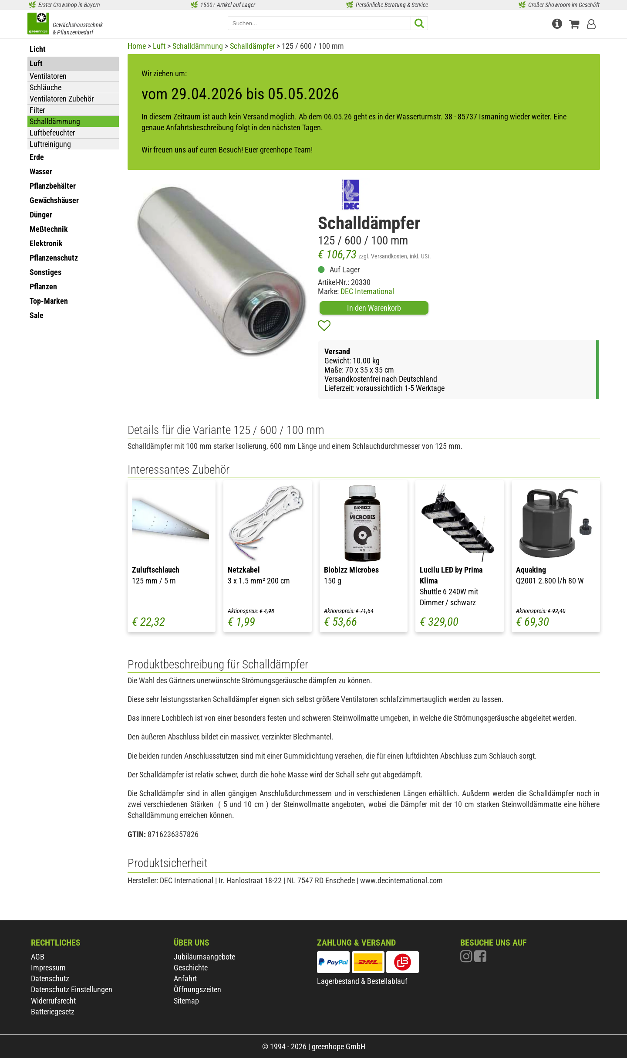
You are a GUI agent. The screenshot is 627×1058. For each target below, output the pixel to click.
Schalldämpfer (252, 46)
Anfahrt (185, 978)
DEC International (367, 291)
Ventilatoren (48, 76)
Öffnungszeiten (197, 989)
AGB (37, 956)
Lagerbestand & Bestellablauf (362, 981)
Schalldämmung (55, 121)
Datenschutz (50, 978)
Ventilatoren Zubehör (62, 98)
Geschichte (191, 967)
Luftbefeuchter (52, 132)
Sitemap (186, 1000)
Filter (37, 110)
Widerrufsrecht (53, 1000)
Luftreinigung (50, 144)
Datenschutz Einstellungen (71, 989)
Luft (159, 46)
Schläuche (45, 87)
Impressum (48, 967)
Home (137, 46)
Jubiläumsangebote (204, 956)
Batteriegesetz (52, 1011)
